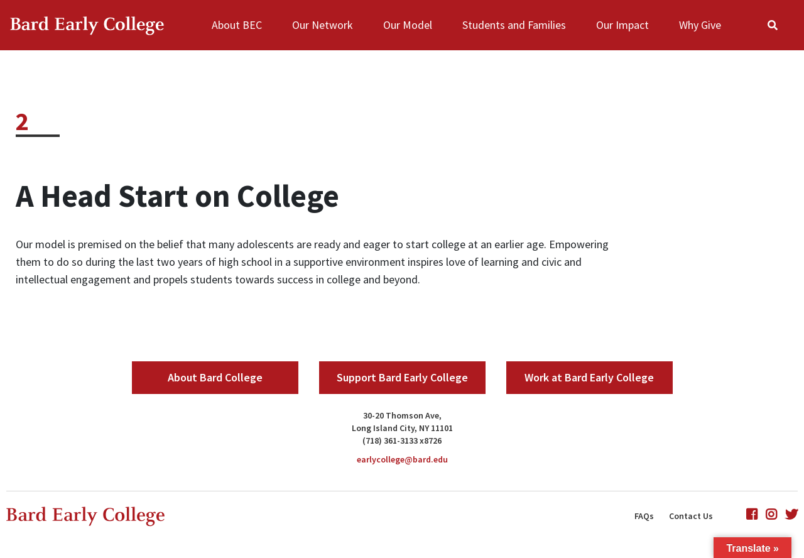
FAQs (644, 516)
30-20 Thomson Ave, (402, 415)
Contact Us (691, 516)
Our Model (407, 25)
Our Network (322, 25)
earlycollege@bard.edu (402, 459)
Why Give (700, 25)
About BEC (237, 25)
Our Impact (622, 25)
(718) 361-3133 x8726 (402, 440)
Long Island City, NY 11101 (402, 428)
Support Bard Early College (402, 377)
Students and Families (514, 25)
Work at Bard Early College (589, 377)
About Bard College (215, 377)
